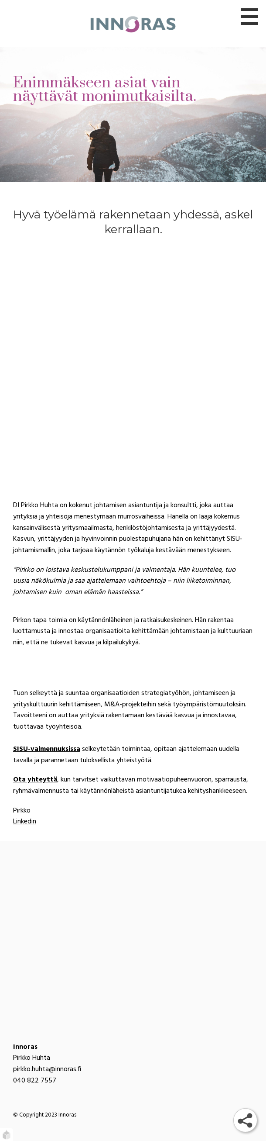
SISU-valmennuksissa (46, 749)
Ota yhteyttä (35, 779)
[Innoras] (133, 23)
